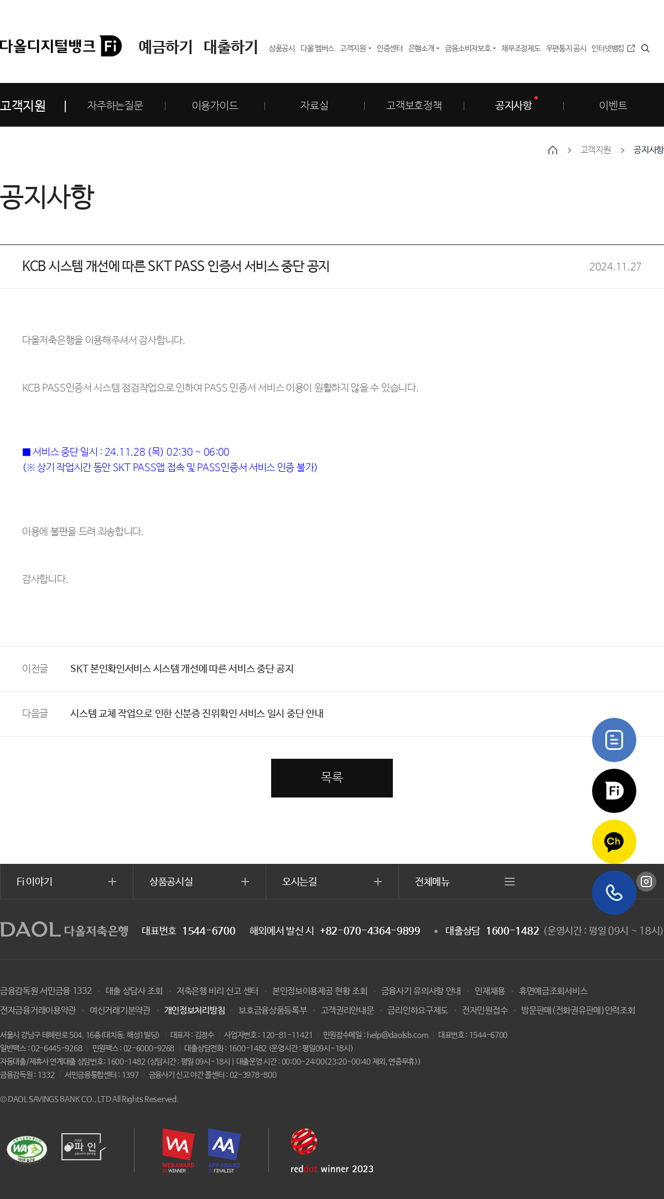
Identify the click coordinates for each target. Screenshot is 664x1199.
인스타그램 (646, 881)
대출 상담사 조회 (134, 991)
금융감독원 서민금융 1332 (46, 991)
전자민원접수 (484, 1010)
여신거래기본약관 (120, 1010)
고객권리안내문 (347, 1010)
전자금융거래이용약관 (38, 1010)
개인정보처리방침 (194, 1010)
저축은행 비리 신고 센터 (217, 991)
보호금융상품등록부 (272, 1010)
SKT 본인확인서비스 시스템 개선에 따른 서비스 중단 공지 (181, 669)
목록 (332, 778)
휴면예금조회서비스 (553, 991)
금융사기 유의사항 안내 (421, 991)
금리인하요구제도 (417, 1010)
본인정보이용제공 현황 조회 (319, 991)
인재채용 (490, 991)
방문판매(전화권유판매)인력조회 (578, 1010)
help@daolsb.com (397, 1035)
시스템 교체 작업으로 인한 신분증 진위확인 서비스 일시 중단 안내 (196, 714)
